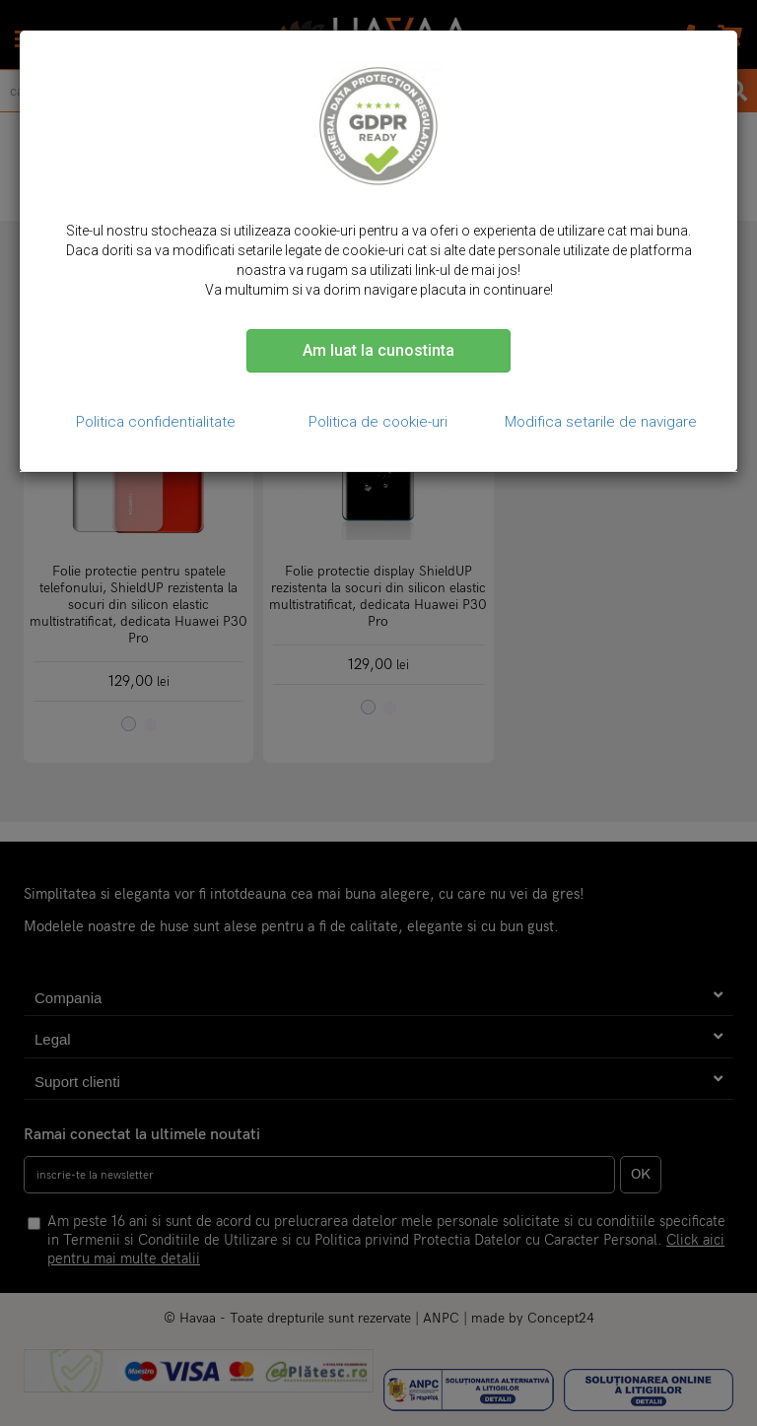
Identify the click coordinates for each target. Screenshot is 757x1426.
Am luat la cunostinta (378, 350)
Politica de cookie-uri (378, 422)
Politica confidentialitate (156, 422)
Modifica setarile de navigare (601, 422)
